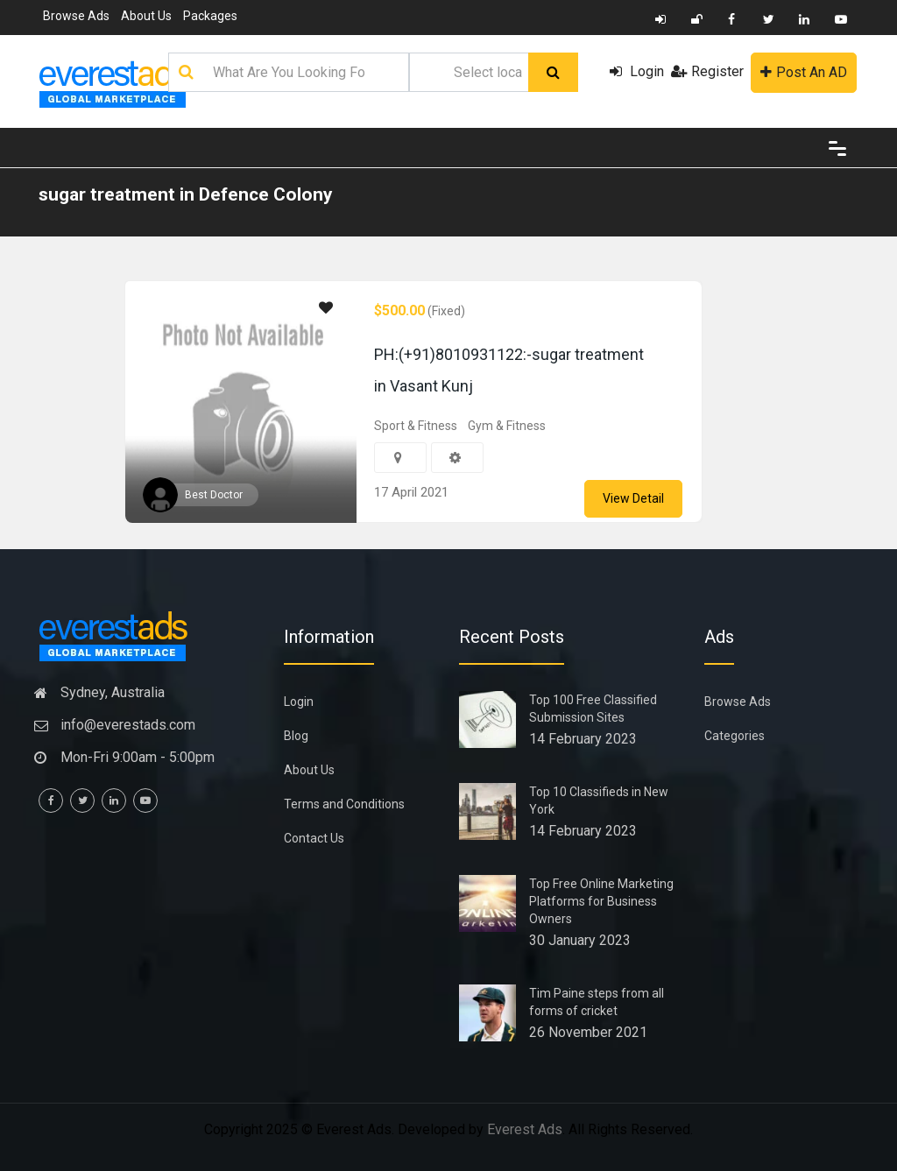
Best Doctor (214, 495)
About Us (146, 16)
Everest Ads (524, 1129)
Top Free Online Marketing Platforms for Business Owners (601, 901)
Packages (210, 16)
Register (707, 71)
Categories (734, 736)
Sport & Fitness (415, 426)
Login (637, 71)
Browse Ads (76, 16)
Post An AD (803, 72)
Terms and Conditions (344, 804)
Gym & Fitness (507, 426)
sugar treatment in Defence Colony (186, 194)
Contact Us (314, 838)
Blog (296, 736)
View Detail (633, 498)
